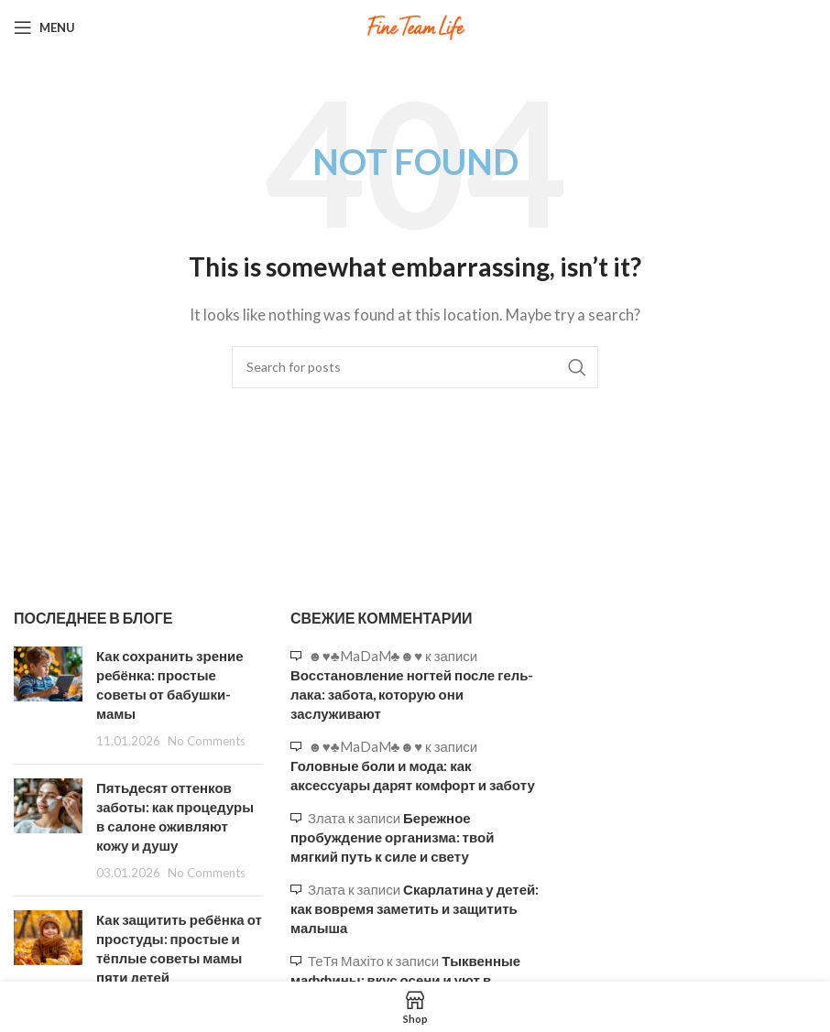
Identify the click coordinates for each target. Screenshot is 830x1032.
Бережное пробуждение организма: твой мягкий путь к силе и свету (392, 836)
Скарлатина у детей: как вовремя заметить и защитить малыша (414, 908)
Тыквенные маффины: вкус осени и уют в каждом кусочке (405, 979)
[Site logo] (415, 25)
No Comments (207, 740)
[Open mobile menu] (44, 27)
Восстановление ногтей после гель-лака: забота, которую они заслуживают (411, 694)
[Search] (415, 367)
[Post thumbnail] (48, 698)
